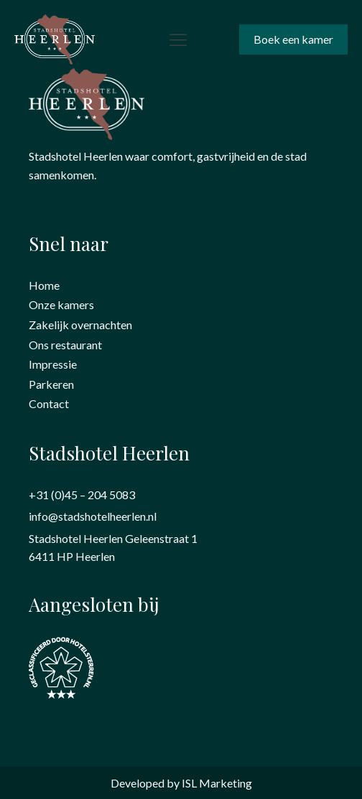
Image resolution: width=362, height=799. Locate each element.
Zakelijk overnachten (80, 324)
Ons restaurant (65, 344)
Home (44, 285)
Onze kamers (61, 304)
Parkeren (51, 384)
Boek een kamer (293, 39)
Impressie (53, 364)
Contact (49, 403)
